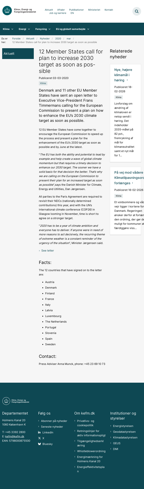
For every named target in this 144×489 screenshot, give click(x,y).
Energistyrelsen (123, 426)
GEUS (117, 443)
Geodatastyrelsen (124, 431)
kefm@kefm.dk (14, 436)
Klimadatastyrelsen (125, 437)
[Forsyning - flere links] (49, 29)
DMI (115, 449)
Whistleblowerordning (91, 451)
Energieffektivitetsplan (90, 469)
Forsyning (41, 29)
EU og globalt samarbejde (70, 29)
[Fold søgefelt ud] (136, 11)
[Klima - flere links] (11, 29)
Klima (6, 29)
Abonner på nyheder (54, 421)
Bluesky (47, 444)
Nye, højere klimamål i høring (123, 75)
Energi (22, 29)
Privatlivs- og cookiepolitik (85, 423)
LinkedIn (47, 432)
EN (72, 13)
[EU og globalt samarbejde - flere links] (87, 29)
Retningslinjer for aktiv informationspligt (91, 433)
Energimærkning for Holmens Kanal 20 (90, 459)
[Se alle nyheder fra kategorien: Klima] (43, 83)
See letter (47, 250)
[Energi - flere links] (28, 29)
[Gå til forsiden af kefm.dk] (21, 11)
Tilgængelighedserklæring (90, 443)
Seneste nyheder (52, 426)
